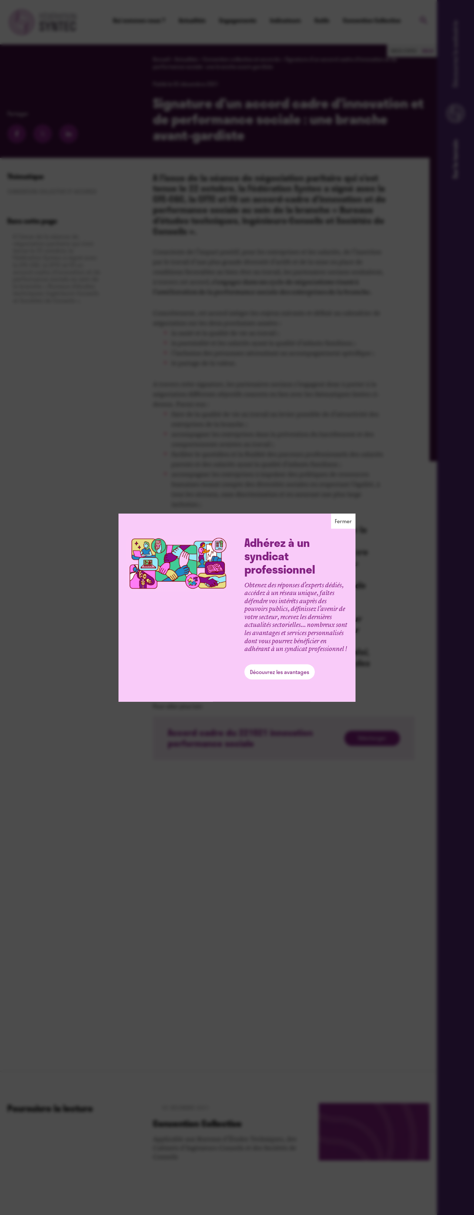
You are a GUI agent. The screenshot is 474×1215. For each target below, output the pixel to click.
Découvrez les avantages (279, 672)
